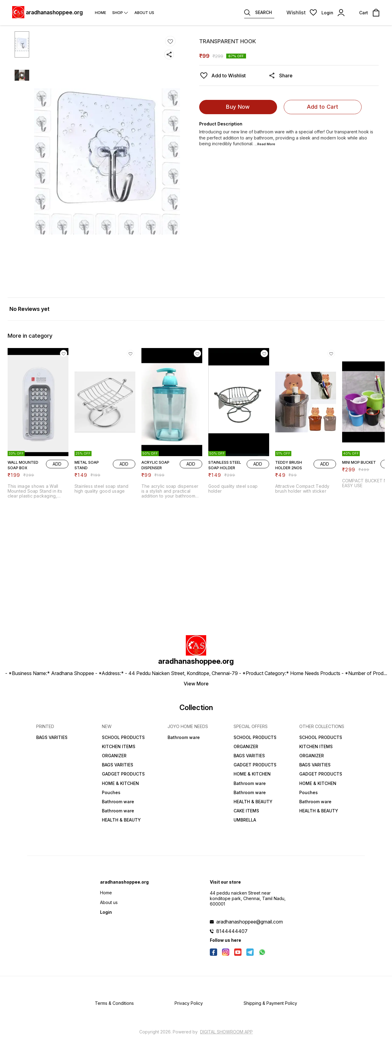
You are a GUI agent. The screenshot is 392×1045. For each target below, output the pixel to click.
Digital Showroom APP (226, 1031)
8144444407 (232, 931)
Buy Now (238, 107)
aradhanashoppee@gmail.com (249, 921)
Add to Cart (322, 107)
